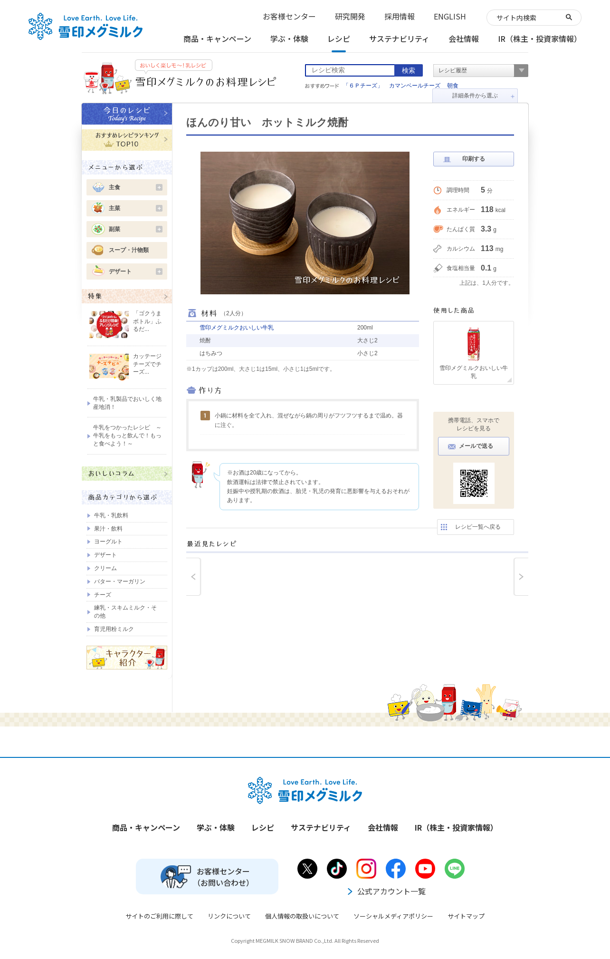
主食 (135, 187)
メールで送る (476, 446)
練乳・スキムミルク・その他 (125, 611)
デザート (135, 271)
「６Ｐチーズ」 (363, 85)
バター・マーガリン (119, 581)
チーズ (102, 594)
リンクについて (229, 915)
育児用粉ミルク (114, 629)
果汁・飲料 (108, 528)
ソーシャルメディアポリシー (393, 915)
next (520, 577)
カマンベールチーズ (414, 85)
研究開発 (350, 16)
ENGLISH (450, 16)
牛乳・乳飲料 (111, 515)
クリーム (105, 568)
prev (193, 577)
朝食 (452, 85)
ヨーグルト (108, 541)
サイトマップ (466, 915)
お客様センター (289, 16)
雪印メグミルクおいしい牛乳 (237, 327)
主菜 (135, 208)
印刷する (473, 158)
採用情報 (399, 16)
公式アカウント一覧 (386, 891)
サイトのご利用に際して (159, 915)
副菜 (135, 229)
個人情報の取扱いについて (302, 915)
